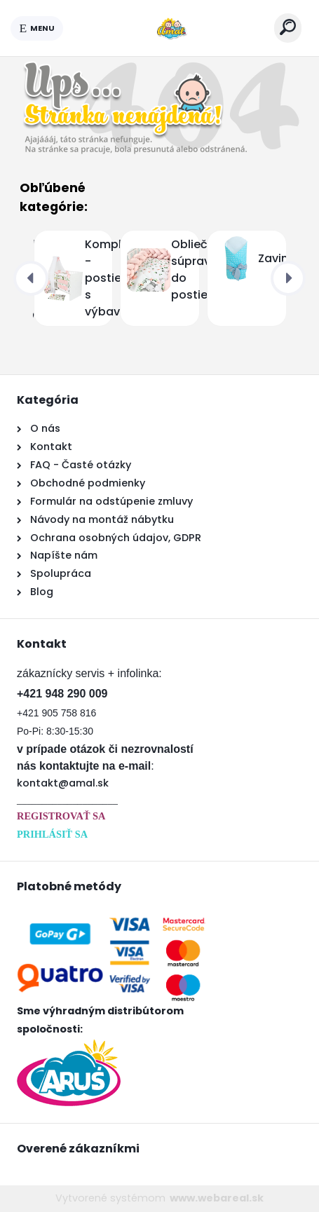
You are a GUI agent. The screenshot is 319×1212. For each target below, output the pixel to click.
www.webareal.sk (217, 1198)
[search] (287, 27)
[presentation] (30, 278)
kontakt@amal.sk (63, 783)
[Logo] (169, 28)
